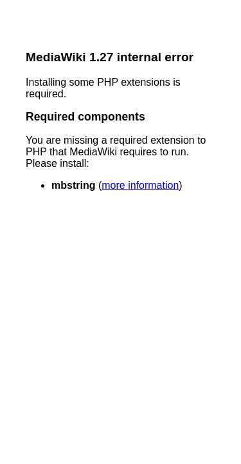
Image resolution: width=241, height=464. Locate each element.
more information (140, 185)
